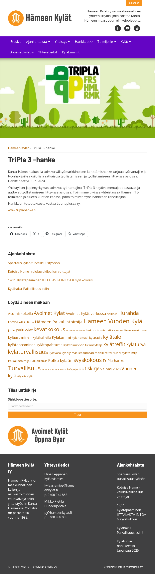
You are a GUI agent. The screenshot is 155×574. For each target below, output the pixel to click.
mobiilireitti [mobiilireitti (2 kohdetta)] (103, 353)
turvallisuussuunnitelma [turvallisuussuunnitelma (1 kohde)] (54, 369)
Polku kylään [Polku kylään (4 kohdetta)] (60, 360)
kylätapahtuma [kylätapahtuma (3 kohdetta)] (49, 344)
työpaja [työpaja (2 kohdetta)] (72, 369)
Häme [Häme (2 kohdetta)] (30, 322)
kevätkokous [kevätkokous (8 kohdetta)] (49, 329)
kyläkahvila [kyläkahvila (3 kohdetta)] (41, 337)
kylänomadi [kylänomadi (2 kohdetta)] (80, 338)
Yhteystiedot (47, 52)
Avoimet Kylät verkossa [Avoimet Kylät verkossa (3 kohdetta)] (86, 313)
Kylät (124, 41)
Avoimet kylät (20, 52)
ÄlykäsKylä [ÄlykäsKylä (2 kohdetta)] (25, 376)
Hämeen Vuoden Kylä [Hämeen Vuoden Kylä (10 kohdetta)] (112, 321)
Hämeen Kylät (18, 148)
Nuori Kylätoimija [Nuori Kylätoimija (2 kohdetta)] (124, 353)
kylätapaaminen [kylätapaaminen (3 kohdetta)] (22, 344)
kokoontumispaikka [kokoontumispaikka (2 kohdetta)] (100, 330)
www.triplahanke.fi (22, 210)
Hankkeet (82, 41)
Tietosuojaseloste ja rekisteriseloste (122, 567)
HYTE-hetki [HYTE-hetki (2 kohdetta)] (16, 322)
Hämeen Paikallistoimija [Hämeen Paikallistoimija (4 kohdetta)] (59, 322)
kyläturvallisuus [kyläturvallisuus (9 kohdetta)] (28, 352)
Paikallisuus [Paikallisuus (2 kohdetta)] (38, 361)
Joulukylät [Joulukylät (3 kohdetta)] (24, 330)
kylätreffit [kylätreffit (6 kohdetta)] (114, 344)
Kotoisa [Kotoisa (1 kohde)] (119, 330)
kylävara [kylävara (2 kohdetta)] (55, 353)
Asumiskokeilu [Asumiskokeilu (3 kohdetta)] (20, 313)
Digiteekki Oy (49, 566)
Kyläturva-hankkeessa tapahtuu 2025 (128, 546)
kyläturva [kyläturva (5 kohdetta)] (136, 344)
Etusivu (15, 41)
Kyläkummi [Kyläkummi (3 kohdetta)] (61, 337)
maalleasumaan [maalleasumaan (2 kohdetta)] (83, 353)
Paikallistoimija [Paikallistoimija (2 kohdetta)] (19, 361)
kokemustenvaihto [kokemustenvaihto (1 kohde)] (75, 330)
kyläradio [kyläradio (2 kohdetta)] (95, 338)
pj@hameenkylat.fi (58, 512)
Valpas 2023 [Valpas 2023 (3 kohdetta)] (110, 369)
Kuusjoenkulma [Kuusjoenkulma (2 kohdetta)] (135, 330)
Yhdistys (61, 41)
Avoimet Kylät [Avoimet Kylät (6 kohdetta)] (49, 313)
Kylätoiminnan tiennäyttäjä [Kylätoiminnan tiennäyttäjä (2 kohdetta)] (82, 345)
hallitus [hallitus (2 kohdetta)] (112, 314)
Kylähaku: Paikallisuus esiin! (28, 288)
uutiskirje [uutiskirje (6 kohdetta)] (88, 368)
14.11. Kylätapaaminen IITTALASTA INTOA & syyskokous (50, 280)
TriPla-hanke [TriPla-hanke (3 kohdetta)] (113, 360)
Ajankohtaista (36, 41)
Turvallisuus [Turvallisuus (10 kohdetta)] (24, 368)
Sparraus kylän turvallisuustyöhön (34, 263)
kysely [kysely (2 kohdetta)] (66, 353)
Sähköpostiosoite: (22, 399)
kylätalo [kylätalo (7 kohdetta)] (112, 336)
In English (134, 3)
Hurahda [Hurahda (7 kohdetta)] (128, 313)
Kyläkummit (70, 52)
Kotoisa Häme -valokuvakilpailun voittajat (39, 271)
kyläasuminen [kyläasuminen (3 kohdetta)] (20, 337)
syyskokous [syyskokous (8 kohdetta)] (88, 360)
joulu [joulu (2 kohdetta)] (11, 330)
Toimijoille (105, 41)
